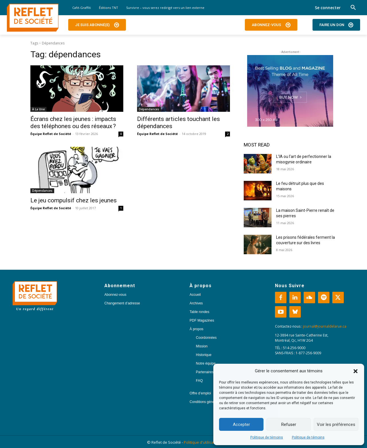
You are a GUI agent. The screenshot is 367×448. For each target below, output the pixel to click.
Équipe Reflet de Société (50, 134)
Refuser (288, 424)
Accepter (241, 424)
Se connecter (328, 7)
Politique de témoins (266, 437)
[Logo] (32, 18)
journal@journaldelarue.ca (324, 326)
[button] (355, 371)
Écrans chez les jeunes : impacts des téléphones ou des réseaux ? (73, 123)
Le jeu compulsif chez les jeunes (73, 200)
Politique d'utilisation (202, 442)
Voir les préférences (336, 424)
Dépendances (149, 109)
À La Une (38, 109)
